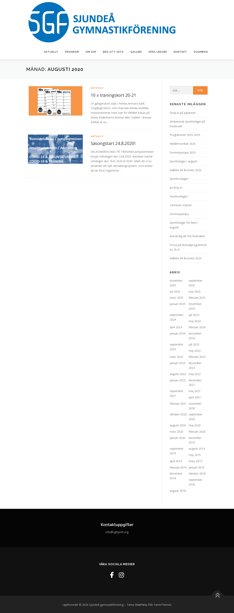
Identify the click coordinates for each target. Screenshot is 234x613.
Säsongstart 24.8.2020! (113, 142)
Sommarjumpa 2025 (183, 152)
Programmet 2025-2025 (185, 134)
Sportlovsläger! (179, 178)
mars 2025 (176, 297)
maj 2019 (195, 454)
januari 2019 (196, 466)
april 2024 (176, 326)
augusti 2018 (178, 490)
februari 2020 (197, 431)
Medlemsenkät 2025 (182, 143)
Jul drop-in (176, 187)
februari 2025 (197, 297)
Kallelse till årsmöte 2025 (185, 169)
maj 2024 (195, 320)
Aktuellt (51, 51)
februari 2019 (178, 466)
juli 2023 (194, 343)
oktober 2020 (178, 413)
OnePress (141, 604)
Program (72, 51)
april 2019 (176, 460)
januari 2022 (177, 379)
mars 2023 (176, 356)
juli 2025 (175, 290)
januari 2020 (177, 437)
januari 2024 (177, 333)
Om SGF (91, 51)
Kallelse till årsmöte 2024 (185, 257)
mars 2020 (176, 431)
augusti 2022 (178, 373)
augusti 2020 (178, 424)
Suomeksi (201, 51)
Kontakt (180, 51)
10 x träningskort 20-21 (113, 94)
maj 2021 (195, 390)
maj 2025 (195, 290)
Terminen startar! (181, 204)
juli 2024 (194, 314)
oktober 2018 (197, 473)
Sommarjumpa (179, 213)
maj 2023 (195, 350)
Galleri (136, 51)
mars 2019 (195, 460)
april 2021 (195, 396)
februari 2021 (178, 403)
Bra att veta (113, 51)
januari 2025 (177, 303)
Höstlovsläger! (179, 195)
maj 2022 (195, 373)
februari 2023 (197, 356)
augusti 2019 (197, 448)
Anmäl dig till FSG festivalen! (187, 235)
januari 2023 (177, 362)
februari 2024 (197, 326)
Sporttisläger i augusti (183, 160)
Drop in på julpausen (183, 112)
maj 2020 (195, 424)
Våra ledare (157, 51)
